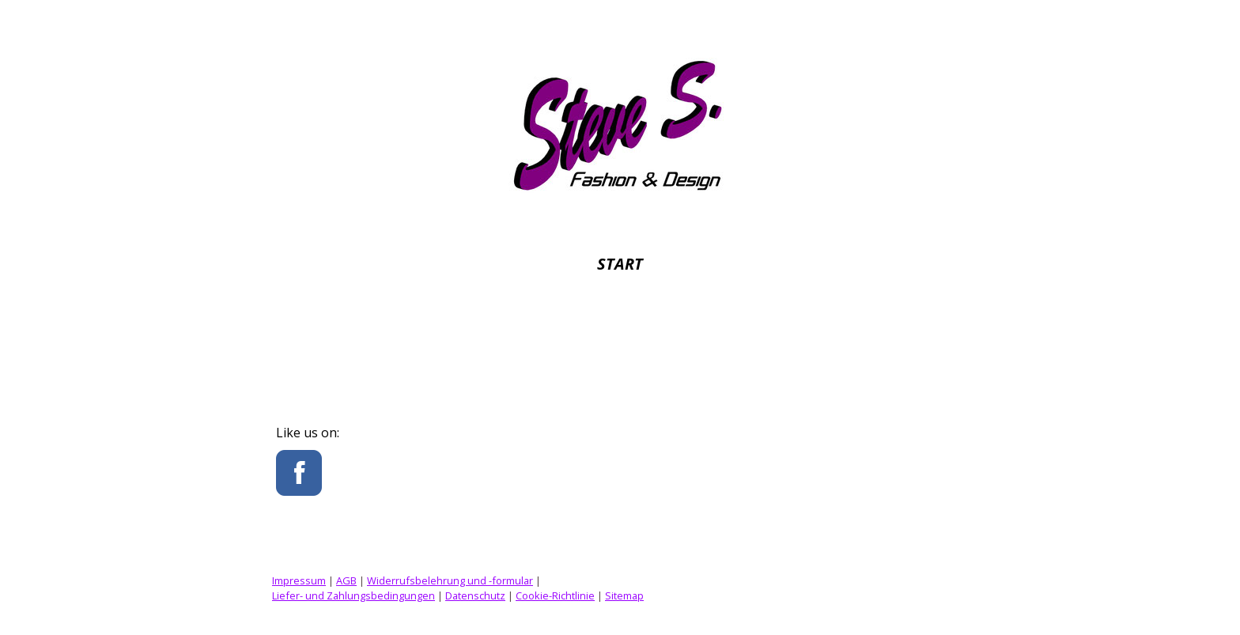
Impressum (299, 580)
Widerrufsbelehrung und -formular (450, 580)
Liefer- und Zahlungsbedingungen (353, 595)
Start (620, 263)
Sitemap (624, 595)
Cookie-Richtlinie (555, 595)
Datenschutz (475, 595)
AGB (346, 580)
